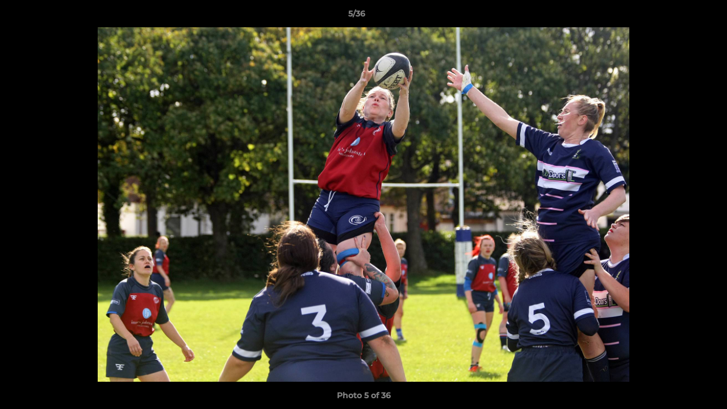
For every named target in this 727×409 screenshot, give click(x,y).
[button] (679, 16)
